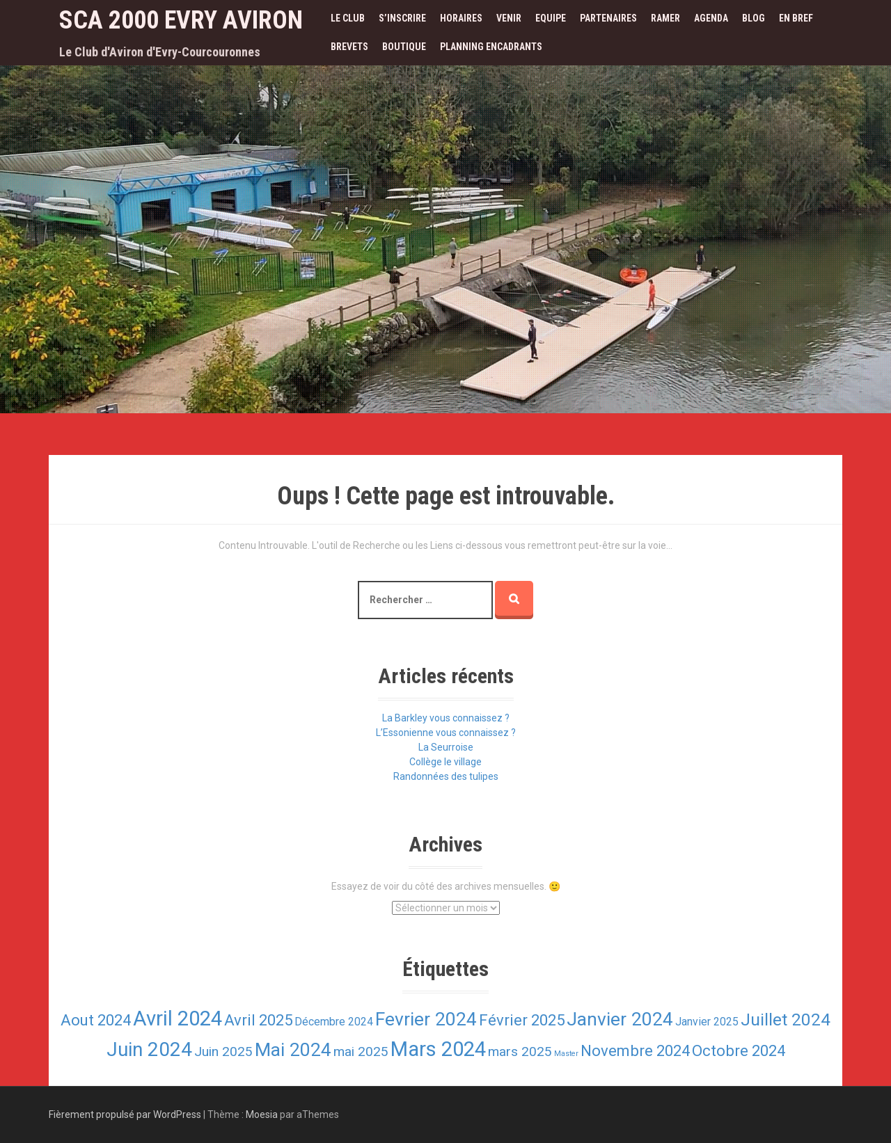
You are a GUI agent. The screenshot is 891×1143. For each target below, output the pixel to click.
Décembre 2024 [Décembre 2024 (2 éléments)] (333, 1021)
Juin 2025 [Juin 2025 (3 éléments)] (223, 1052)
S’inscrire (402, 18)
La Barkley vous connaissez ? (446, 718)
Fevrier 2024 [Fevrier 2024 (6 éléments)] (426, 1019)
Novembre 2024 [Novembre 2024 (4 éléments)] (635, 1050)
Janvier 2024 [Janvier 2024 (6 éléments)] (620, 1019)
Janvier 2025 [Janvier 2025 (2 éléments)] (707, 1021)
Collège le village (445, 761)
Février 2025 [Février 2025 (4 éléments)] (522, 1020)
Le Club (348, 18)
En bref (796, 18)
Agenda (711, 18)
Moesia (262, 1114)
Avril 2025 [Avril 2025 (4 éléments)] (258, 1020)
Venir (508, 18)
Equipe (550, 18)
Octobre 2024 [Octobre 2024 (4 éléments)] (738, 1050)
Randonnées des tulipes (445, 776)
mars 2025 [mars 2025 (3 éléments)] (520, 1052)
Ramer (665, 18)
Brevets (349, 46)
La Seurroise (445, 747)
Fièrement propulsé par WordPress (125, 1114)
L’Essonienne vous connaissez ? (446, 732)
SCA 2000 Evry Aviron (181, 20)
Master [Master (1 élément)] (566, 1053)
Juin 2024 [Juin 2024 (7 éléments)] (149, 1049)
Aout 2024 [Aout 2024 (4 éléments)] (96, 1020)
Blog (753, 18)
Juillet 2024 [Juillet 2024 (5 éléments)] (785, 1019)
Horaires (461, 18)
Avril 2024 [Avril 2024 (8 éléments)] (177, 1018)
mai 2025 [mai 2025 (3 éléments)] (360, 1052)
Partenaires (608, 18)
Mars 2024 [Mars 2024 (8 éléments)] (438, 1049)
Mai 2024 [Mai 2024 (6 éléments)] (293, 1049)
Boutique (404, 46)
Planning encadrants (491, 46)
